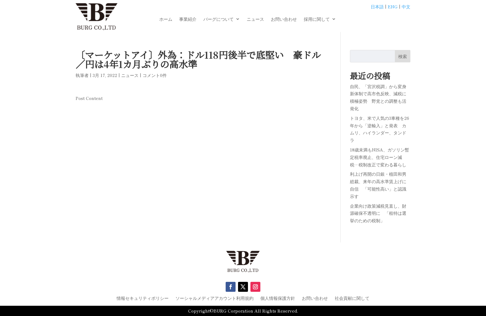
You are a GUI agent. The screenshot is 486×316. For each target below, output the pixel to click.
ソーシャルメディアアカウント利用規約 (214, 298)
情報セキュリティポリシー (143, 298)
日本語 (377, 6)
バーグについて (218, 19)
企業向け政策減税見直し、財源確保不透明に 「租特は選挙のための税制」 (378, 213)
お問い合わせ (284, 19)
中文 (406, 6)
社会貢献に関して (352, 298)
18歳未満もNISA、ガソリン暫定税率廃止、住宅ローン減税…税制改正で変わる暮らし (379, 157)
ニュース (255, 19)
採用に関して (317, 19)
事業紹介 (188, 19)
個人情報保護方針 (277, 298)
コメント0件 (155, 75)
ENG (393, 6)
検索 (402, 56)
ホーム (165, 19)
